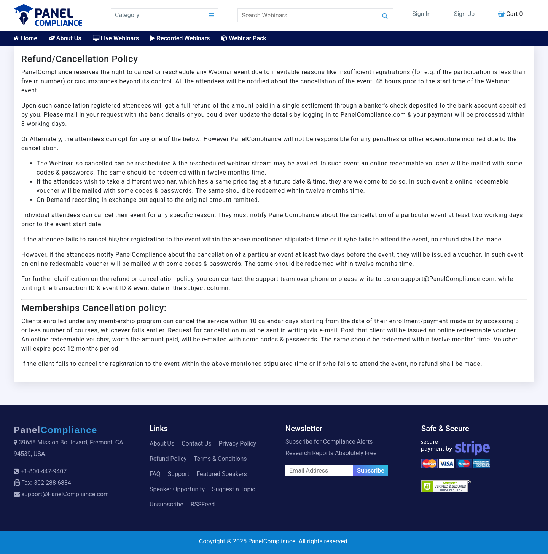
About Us (65, 38)
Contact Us (197, 443)
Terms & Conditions (220, 458)
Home (25, 38)
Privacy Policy (237, 443)
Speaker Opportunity (177, 489)
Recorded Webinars (180, 38)
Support (178, 474)
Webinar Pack (243, 38)
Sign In (421, 13)
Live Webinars (116, 38)
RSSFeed (203, 504)
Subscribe (370, 470)
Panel (55, 430)
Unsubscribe (166, 504)
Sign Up (464, 13)
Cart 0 (510, 13)
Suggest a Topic (233, 489)
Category (127, 15)
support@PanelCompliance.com (65, 494)
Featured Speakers (221, 474)
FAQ (155, 474)
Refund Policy (168, 458)
